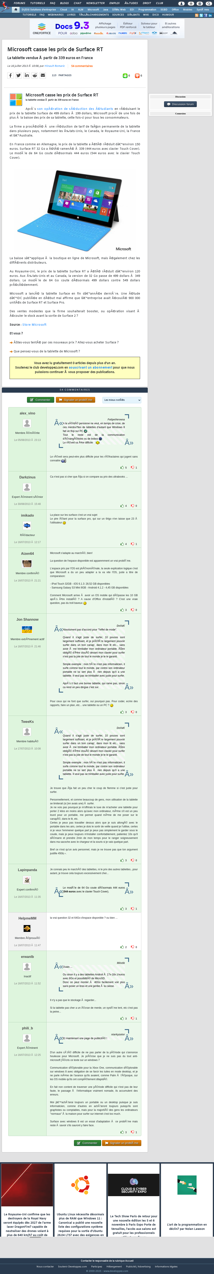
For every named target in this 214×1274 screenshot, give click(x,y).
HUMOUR (168, 14)
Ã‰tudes (131, 3)
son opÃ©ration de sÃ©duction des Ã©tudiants (75, 112)
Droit (146, 3)
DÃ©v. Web (119, 9)
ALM (80, 9)
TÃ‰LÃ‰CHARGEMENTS (94, 14)
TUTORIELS (29, 14)
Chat (77, 3)
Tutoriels (37, 3)
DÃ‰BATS (133, 14)
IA (72, 9)
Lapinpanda (27, 878)
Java (105, 9)
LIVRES (71, 14)
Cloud (63, 9)
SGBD (163, 9)
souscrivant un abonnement (90, 370)
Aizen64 (27, 562)
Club (159, 3)
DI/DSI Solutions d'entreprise (39, 9)
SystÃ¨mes (203, 9)
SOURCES (118, 14)
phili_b (27, 1036)
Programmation (147, 9)
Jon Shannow (27, 627)
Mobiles (187, 9)
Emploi (114, 3)
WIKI (146, 14)
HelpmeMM (27, 926)
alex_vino (27, 421)
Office (175, 9)
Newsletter (95, 3)
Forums (19, 3)
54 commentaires (82, 69)
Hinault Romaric (54, 68)
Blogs (64, 3)
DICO (155, 14)
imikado (27, 523)
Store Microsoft (34, 327)
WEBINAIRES (56, 14)
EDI (132, 9)
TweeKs (27, 730)
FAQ (52, 3)
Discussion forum (180, 104)
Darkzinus (27, 485)
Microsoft (93, 9)
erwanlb (27, 964)
